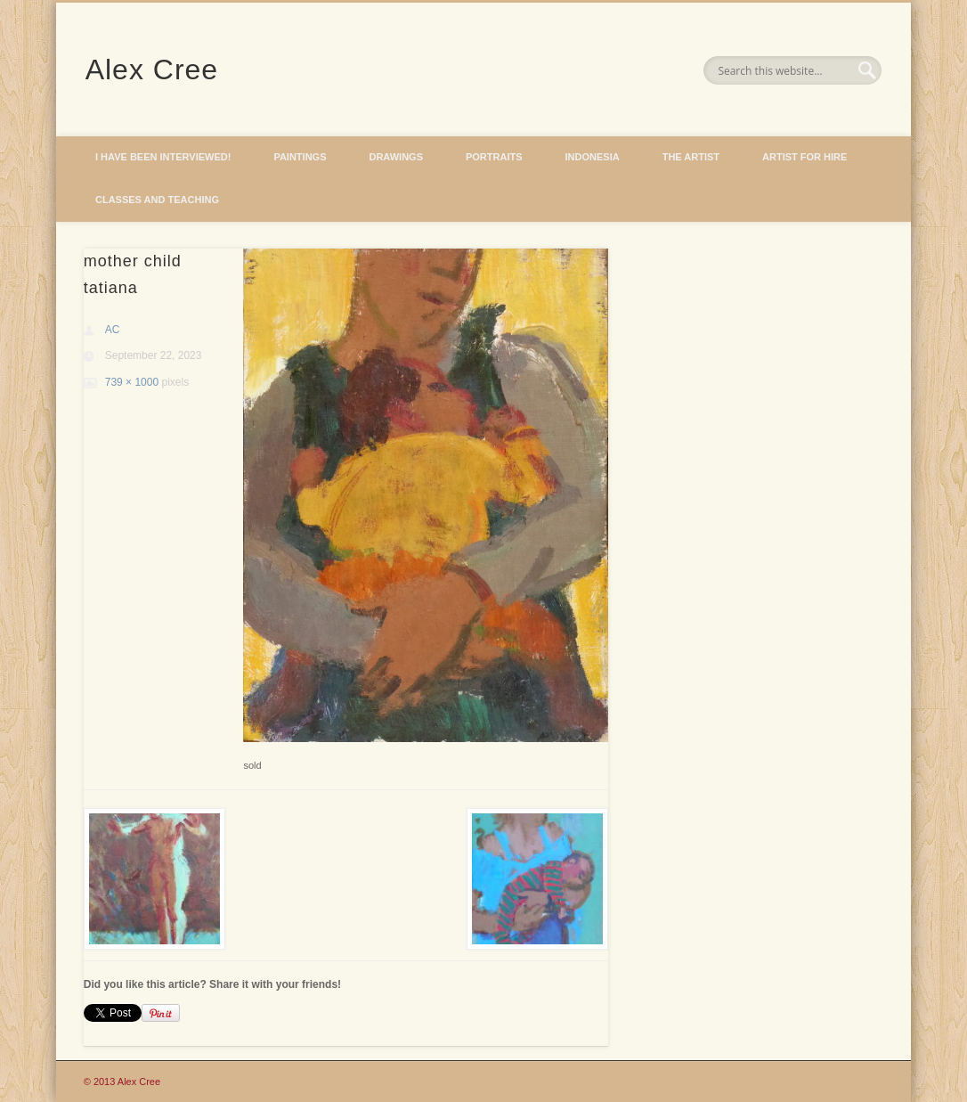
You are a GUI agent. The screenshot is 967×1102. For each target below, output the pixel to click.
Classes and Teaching (157, 199)
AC (112, 329)
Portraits (494, 156)
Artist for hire (804, 156)
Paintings (299, 156)
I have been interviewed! (163, 156)
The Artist (690, 156)
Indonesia (592, 156)
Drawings (396, 156)
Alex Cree (152, 69)
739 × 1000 (131, 382)
